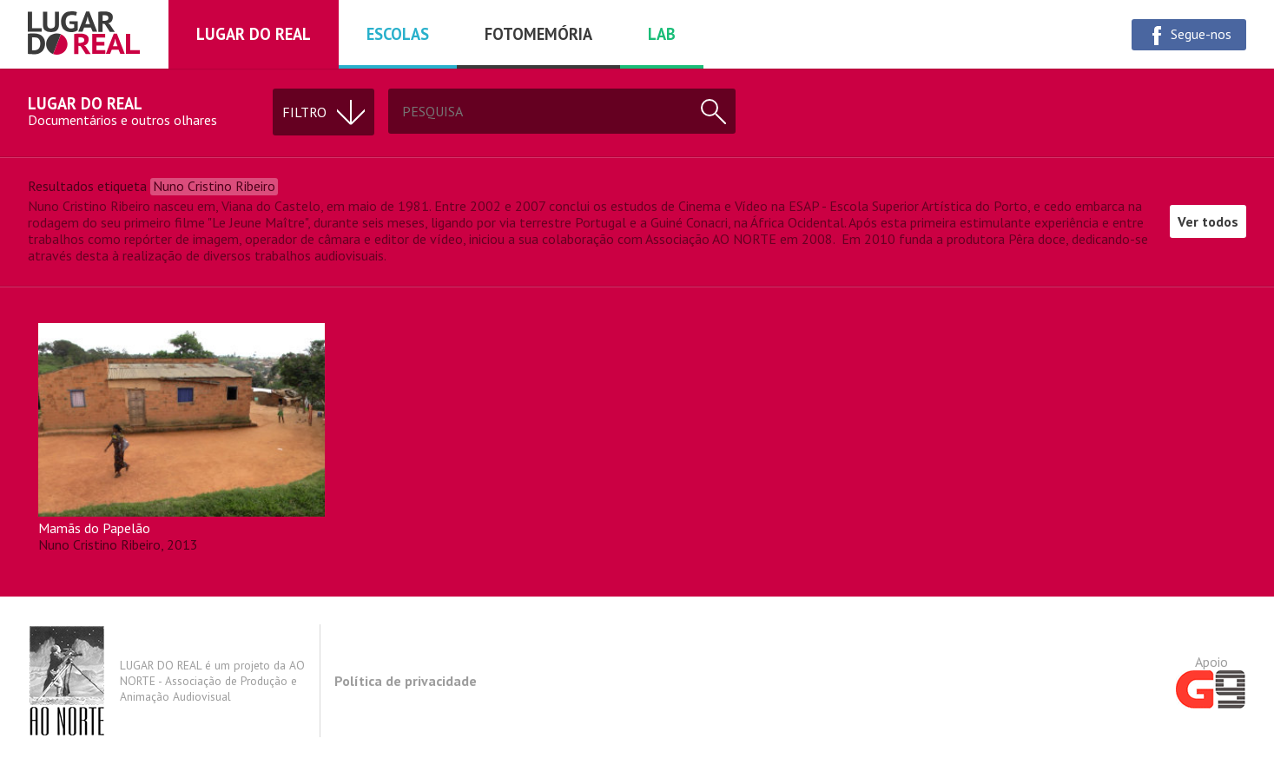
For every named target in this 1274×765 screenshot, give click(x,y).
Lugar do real (253, 33)
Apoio (1211, 681)
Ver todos (1208, 221)
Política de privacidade (405, 680)
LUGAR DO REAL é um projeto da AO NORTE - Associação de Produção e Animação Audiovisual (166, 680)
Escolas (397, 33)
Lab (662, 33)
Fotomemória (538, 33)
